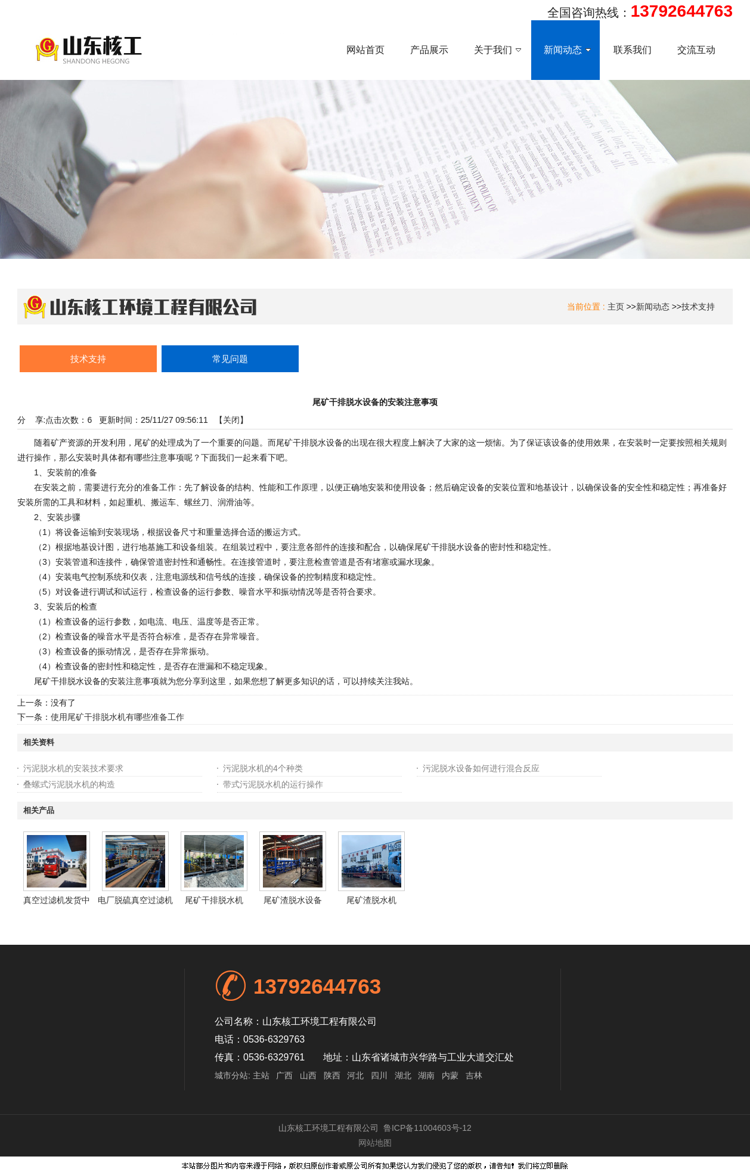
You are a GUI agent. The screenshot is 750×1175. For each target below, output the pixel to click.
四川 (379, 1075)
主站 (259, 1075)
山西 (308, 1075)
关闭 (231, 420)
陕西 (332, 1075)
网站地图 (375, 1143)
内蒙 (450, 1075)
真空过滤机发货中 (56, 900)
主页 (616, 306)
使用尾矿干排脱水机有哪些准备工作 (117, 717)
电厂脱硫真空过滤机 (135, 900)
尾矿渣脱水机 (371, 900)
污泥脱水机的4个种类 (263, 768)
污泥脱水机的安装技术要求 (73, 768)
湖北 (403, 1075)
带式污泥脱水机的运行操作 (273, 784)
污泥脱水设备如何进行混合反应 (481, 768)
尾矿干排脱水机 (214, 900)
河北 (355, 1075)
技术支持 (698, 306)
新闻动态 (653, 306)
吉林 (474, 1075)
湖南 (426, 1075)
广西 (284, 1075)
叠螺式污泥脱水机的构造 (69, 784)
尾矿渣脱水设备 (293, 900)
